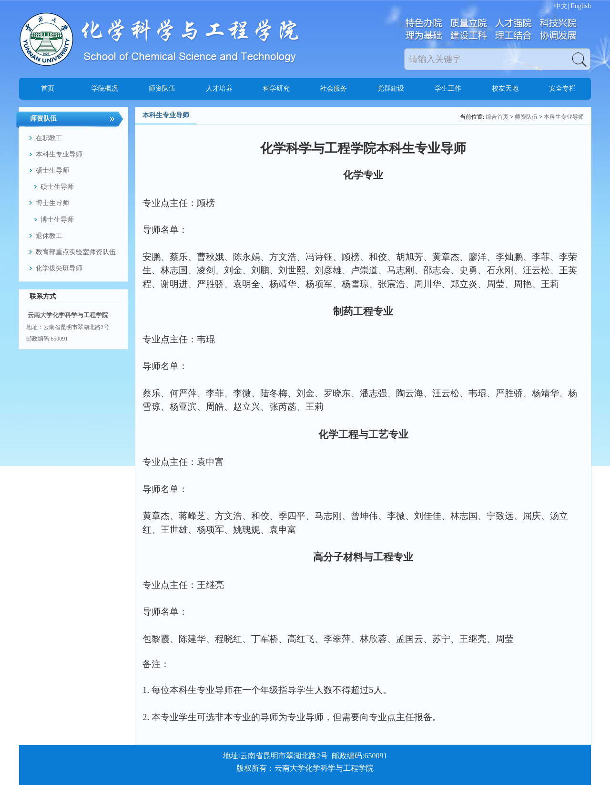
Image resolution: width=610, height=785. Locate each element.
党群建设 (390, 88)
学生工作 (448, 88)
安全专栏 (562, 88)
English (580, 6)
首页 (47, 88)
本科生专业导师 (564, 117)
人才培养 (219, 88)
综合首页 (497, 117)
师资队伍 (162, 88)
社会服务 (333, 88)
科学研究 (276, 88)
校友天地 (505, 88)
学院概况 (105, 88)
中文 (561, 6)
